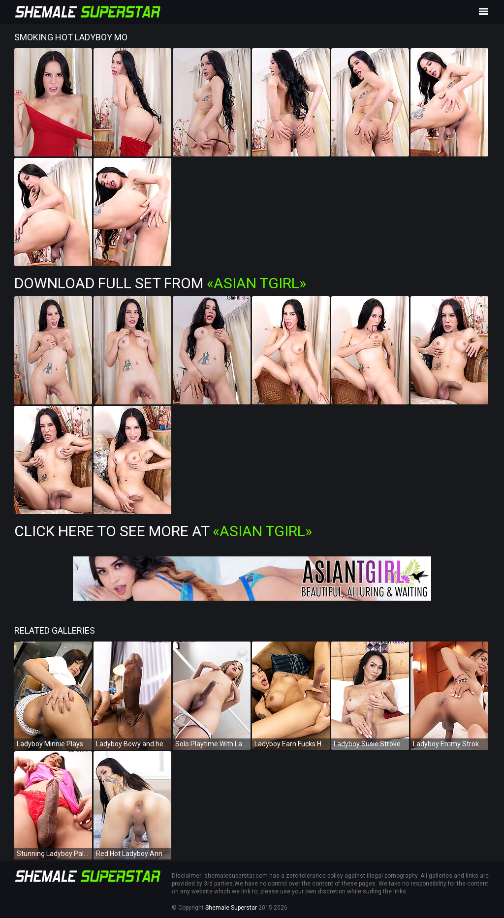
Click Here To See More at (163, 531)
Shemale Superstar (231, 907)
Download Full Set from (160, 283)
